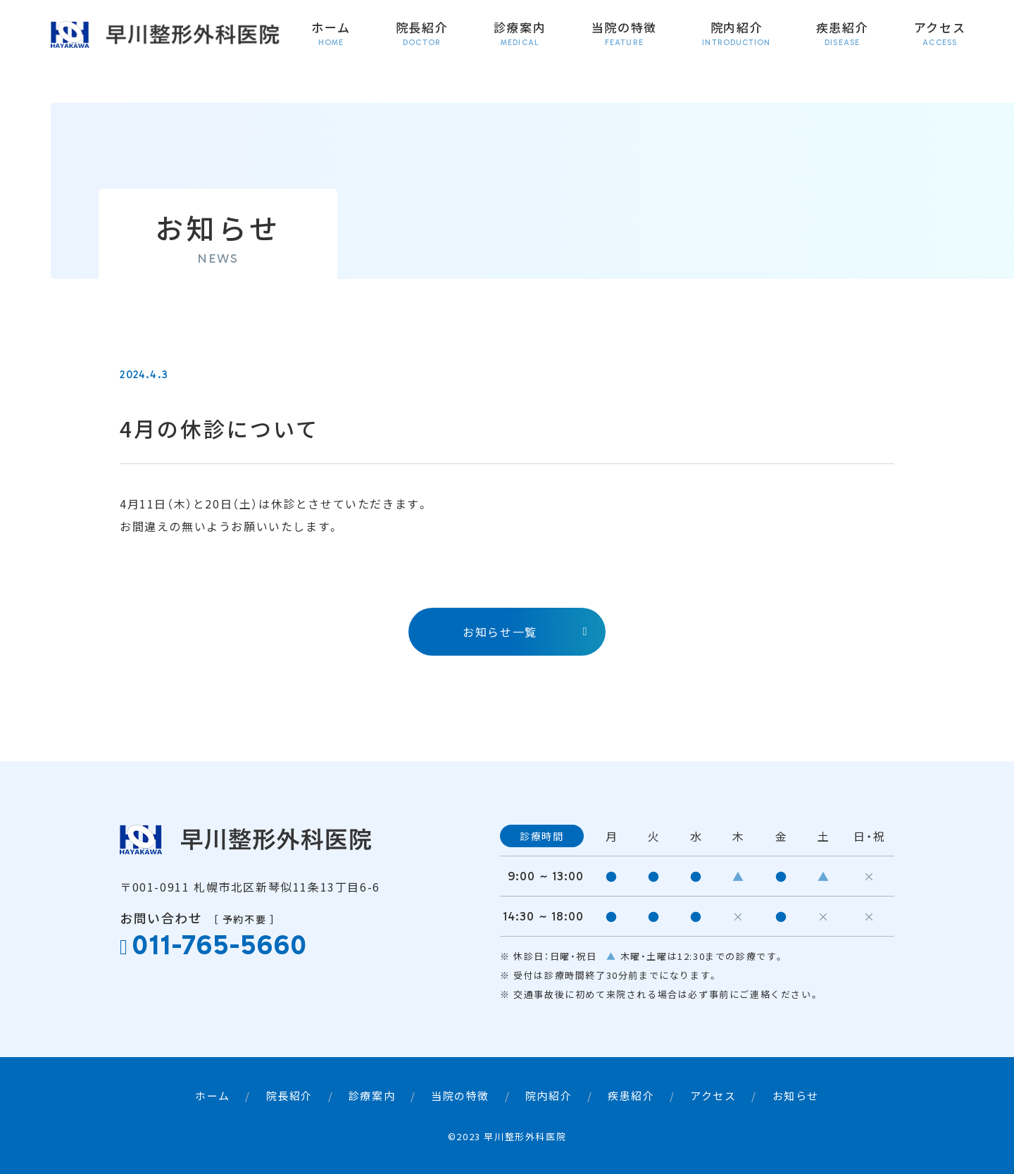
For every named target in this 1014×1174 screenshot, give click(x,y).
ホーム (330, 33)
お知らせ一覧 (500, 631)
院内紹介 (736, 33)
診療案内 (520, 33)
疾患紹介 (842, 33)
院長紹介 (422, 33)
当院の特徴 (625, 33)
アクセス (940, 33)
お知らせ (795, 1095)
